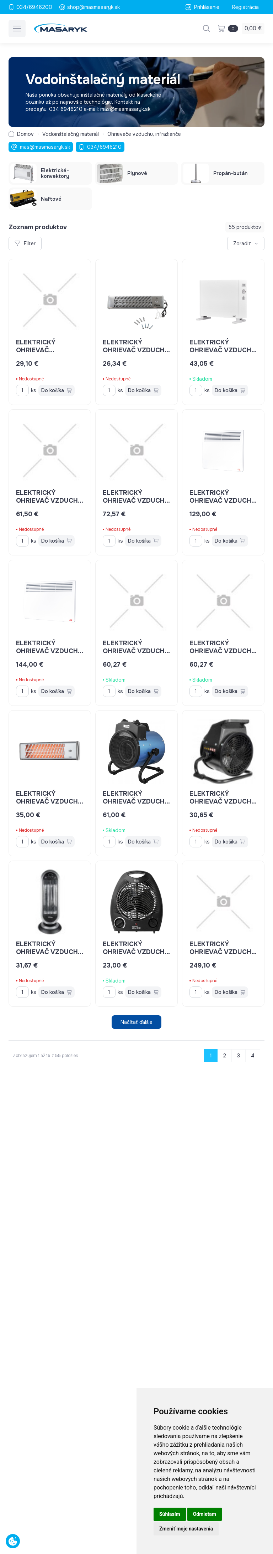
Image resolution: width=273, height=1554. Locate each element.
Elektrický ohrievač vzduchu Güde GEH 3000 (136, 801)
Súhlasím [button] (169, 1514)
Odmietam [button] (204, 1514)
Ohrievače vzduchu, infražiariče (144, 134)
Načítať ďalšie (136, 1022)
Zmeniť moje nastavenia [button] (186, 1529)
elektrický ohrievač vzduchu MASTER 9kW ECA (223, 952)
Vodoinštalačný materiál (70, 134)
